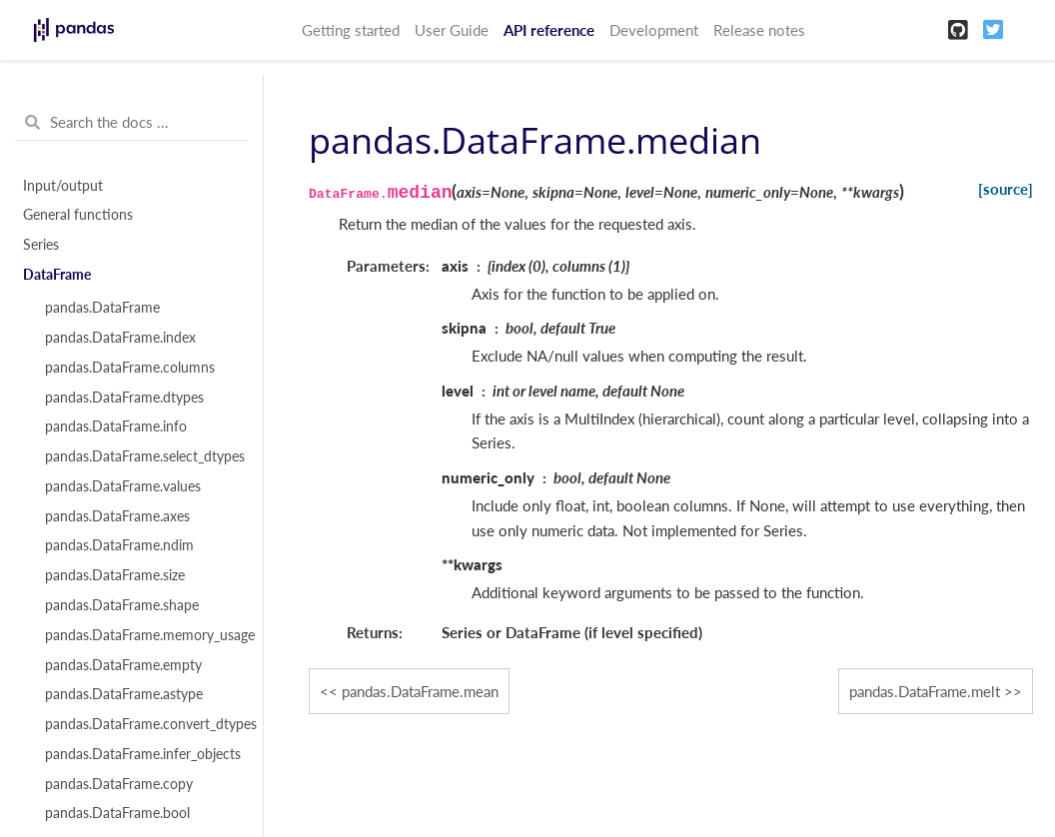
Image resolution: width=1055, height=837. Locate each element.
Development (653, 30)
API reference (549, 30)
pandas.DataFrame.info (116, 426)
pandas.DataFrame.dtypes (124, 398)
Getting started (351, 30)
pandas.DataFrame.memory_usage (143, 635)
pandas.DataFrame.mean (420, 691)
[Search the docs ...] (131, 123)
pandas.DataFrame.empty (123, 665)
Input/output (63, 186)
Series (41, 245)
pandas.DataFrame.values (123, 486)
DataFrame (57, 275)
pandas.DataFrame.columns (130, 368)
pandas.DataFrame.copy (119, 784)
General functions (78, 215)
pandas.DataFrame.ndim (119, 545)
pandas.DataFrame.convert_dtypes (143, 724)
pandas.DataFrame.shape (122, 605)
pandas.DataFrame (102, 308)
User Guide (452, 30)
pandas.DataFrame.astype (124, 694)
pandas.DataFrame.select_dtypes (143, 456)
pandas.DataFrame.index (120, 338)
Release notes (759, 30)
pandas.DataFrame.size (115, 575)
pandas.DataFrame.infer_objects (143, 754)
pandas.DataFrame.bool (117, 813)
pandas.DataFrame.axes (117, 516)
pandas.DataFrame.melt (924, 691)
